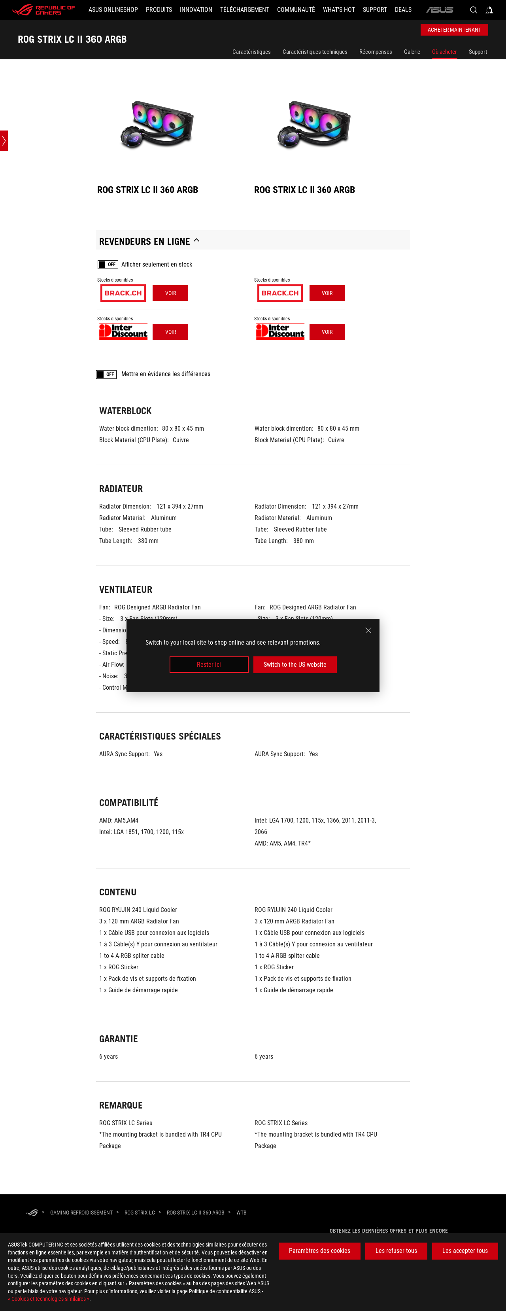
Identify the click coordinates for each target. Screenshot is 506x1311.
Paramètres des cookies (319, 1250)
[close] (368, 630)
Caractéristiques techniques (315, 51)
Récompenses (375, 51)
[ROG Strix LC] (140, 1212)
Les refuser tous (396, 1250)
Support (478, 51)
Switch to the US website (295, 664)
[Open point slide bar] (4, 141)
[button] (159, 10)
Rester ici (209, 664)
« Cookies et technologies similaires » (48, 1299)
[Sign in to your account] (489, 10)
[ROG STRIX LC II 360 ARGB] (196, 1212)
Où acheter (444, 51)
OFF (111, 264)
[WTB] (241, 1212)
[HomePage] (32, 1213)
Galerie (412, 51)
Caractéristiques (251, 51)
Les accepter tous (465, 1250)
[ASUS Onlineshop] (113, 10)
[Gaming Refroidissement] (81, 1212)
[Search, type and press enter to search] (473, 10)
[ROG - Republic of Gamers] (43, 10)
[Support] (375, 10)
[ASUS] (439, 10)
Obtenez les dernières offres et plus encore (389, 1231)
